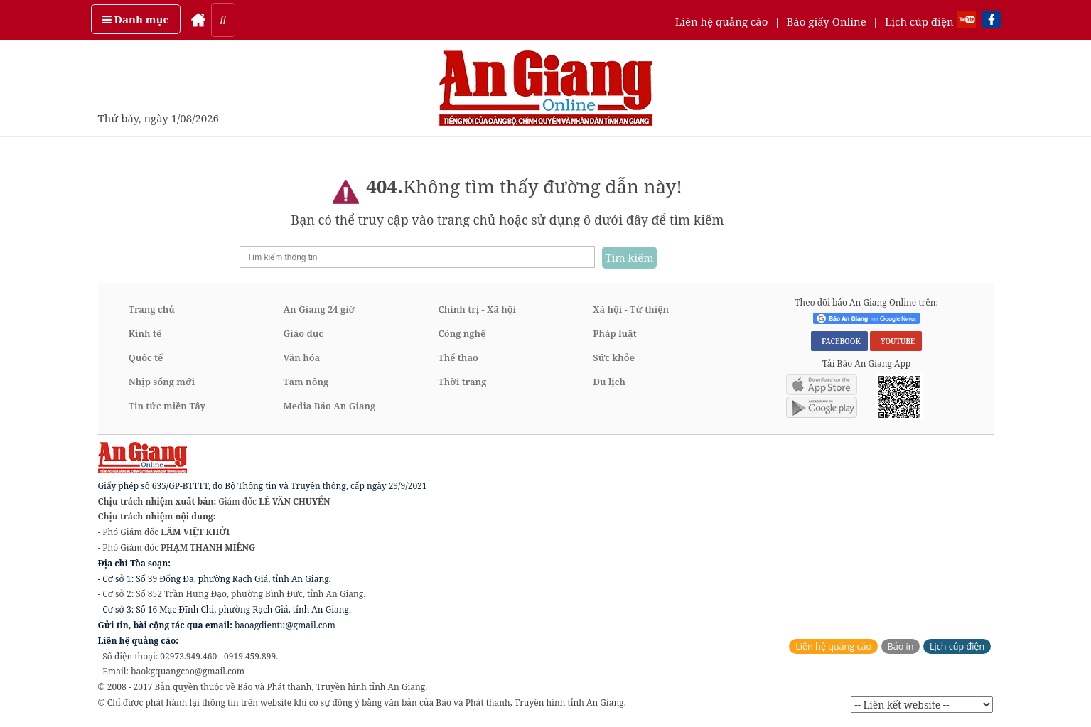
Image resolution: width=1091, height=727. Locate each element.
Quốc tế (146, 357)
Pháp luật (614, 333)
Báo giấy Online (826, 21)
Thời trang (462, 381)
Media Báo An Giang (330, 405)
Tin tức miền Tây (167, 405)
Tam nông (306, 381)
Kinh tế (145, 333)
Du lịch (609, 381)
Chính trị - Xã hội (476, 309)
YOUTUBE (896, 341)
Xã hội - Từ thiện (631, 309)
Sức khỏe (614, 357)
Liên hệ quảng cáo (721, 21)
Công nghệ (461, 333)
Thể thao (458, 357)
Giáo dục (303, 333)
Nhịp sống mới (162, 381)
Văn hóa (302, 357)
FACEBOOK (839, 341)
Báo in (901, 646)
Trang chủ (152, 309)
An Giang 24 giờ (319, 309)
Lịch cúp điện (919, 21)
